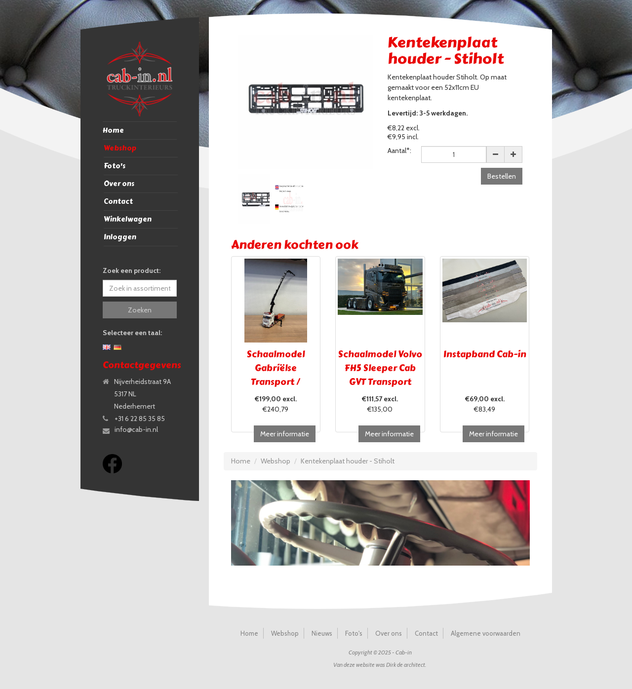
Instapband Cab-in (484, 354)
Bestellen (501, 176)
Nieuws (322, 633)
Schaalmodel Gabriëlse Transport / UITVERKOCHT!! (275, 375)
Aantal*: (399, 150)
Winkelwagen (128, 219)
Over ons (119, 184)
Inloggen (120, 237)
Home (113, 130)
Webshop (120, 148)
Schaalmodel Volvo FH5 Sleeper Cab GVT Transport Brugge (380, 375)
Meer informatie (284, 433)
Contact (118, 201)
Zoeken (140, 310)
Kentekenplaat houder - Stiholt (348, 461)
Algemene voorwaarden (485, 633)
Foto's (114, 166)
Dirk (391, 664)
